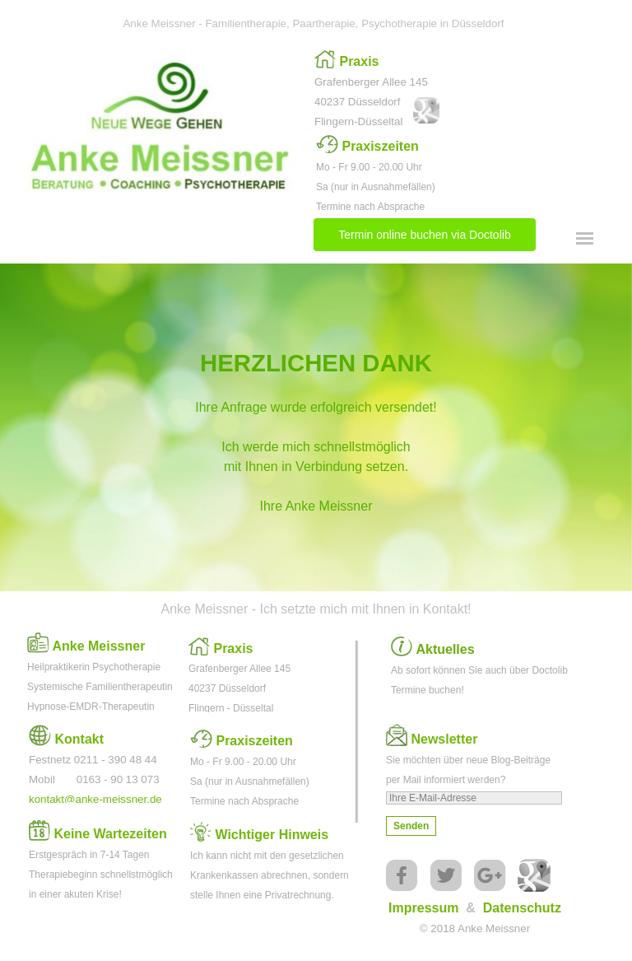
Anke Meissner (98, 646)
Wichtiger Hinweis (271, 835)
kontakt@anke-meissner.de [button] (95, 799)
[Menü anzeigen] (584, 238)
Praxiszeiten (380, 146)
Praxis (359, 61)
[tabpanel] (376, 90)
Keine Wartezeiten (109, 834)
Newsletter (444, 739)
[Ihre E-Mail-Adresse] (474, 798)
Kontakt (79, 739)
